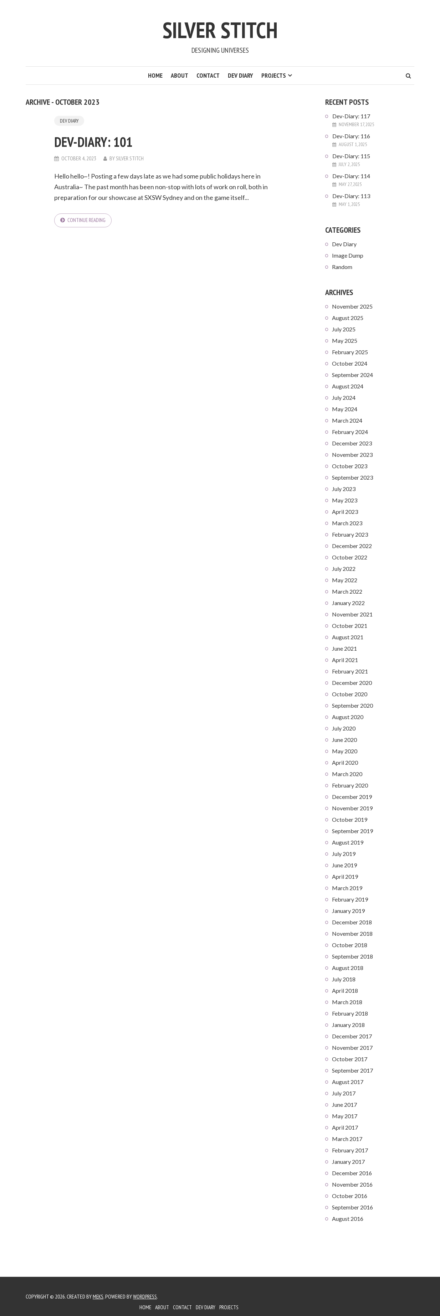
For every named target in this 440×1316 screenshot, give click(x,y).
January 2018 (348, 1024)
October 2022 (349, 557)
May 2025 (344, 340)
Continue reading (87, 220)
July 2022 (343, 568)
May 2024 (344, 409)
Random (342, 266)
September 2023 (352, 477)
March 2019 (347, 887)
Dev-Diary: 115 (351, 156)
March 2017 (347, 1138)
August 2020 (347, 716)
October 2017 (349, 1059)
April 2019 (345, 876)
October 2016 (349, 1195)
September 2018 (352, 956)
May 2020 (344, 751)
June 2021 (344, 648)
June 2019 (344, 865)
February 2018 (350, 1013)
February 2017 (350, 1150)
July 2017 (343, 1093)
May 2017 (344, 1116)
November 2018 (352, 933)
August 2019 (347, 842)
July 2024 (343, 397)
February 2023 (350, 534)
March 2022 (347, 591)
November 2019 (352, 808)
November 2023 (352, 454)
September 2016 (352, 1207)
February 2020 (350, 785)
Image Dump (347, 255)
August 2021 (347, 637)
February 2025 (350, 352)
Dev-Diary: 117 (351, 116)
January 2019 (348, 910)
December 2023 (352, 443)
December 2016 (352, 1173)
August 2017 (347, 1081)
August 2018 (347, 967)
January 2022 (348, 602)
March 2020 (347, 773)
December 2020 (352, 682)
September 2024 (352, 374)
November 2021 (352, 614)
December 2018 (352, 922)
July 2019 (343, 853)
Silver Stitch (220, 27)
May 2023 (344, 500)
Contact (208, 75)
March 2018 (347, 1001)
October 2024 (349, 363)
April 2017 (345, 1127)
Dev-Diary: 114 (351, 175)
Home (155, 75)
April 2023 (345, 511)
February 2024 (350, 431)
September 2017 (352, 1070)
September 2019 (352, 830)
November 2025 (352, 306)
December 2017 (352, 1036)
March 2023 (347, 523)
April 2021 (345, 659)
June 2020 (344, 739)
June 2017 (344, 1104)
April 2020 (345, 762)
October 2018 (349, 944)
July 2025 (343, 329)
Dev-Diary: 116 (351, 136)
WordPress (146, 1296)
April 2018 (345, 990)
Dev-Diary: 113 (351, 195)
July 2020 (343, 728)
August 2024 (347, 386)
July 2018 (343, 979)
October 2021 (349, 625)
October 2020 (349, 694)
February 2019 (350, 899)
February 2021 (350, 671)
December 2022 (352, 545)
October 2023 (349, 466)
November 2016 (352, 1184)
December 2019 (352, 796)
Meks (98, 1296)
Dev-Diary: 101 (104, 141)
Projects (273, 75)
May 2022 (344, 580)
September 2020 (352, 705)
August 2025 (347, 317)
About (179, 75)
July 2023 (343, 488)
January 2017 (348, 1161)
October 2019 (349, 819)
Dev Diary (240, 75)
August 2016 (347, 1218)
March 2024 (347, 420)
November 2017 (352, 1047)
